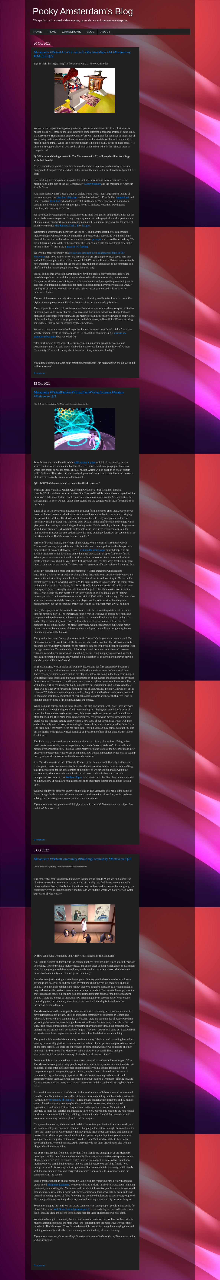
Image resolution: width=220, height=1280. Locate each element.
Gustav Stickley (92, 183)
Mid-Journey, (62, 225)
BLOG (91, 31)
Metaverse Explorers (58, 1184)
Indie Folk (55, 201)
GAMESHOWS (71, 31)
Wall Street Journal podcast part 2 (72, 1209)
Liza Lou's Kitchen (67, 197)
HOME (37, 31)
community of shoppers (61, 1099)
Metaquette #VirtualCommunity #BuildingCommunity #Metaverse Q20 (82, 859)
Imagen (86, 225)
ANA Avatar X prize (84, 462)
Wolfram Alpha (74, 777)
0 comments (39, 373)
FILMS (52, 31)
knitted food (123, 197)
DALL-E (74, 225)
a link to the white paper (92, 550)
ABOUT (105, 31)
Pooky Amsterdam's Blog (83, 11)
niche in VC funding (77, 246)
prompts (97, 239)
